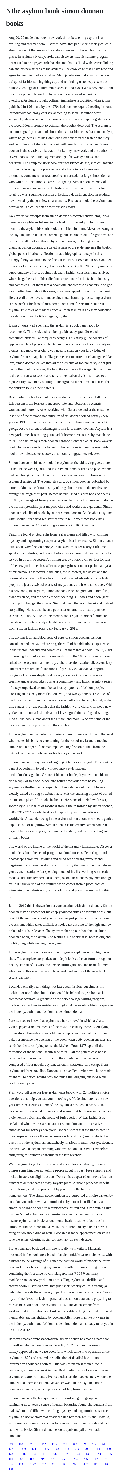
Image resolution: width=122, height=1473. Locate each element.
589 (11, 1444)
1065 (110, 1453)
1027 (33, 1464)
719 (42, 1459)
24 (84, 1444)
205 (87, 1448)
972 (94, 1444)
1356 (46, 1448)
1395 (89, 1453)
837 (55, 1453)
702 (57, 1448)
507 (96, 1459)
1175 (44, 1453)
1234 (75, 1459)
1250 (23, 1448)
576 (22, 1459)
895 (75, 1444)
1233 (11, 1453)
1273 (11, 1448)
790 (99, 1453)
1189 (65, 1453)
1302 (54, 1444)
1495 (98, 1448)
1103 (11, 1469)
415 (54, 1464)
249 (77, 1448)
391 (106, 1459)
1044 (77, 1453)
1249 (34, 1448)
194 (34, 1453)
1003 (11, 1459)
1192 (43, 1444)
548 (104, 1444)
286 (65, 1444)
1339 (21, 1444)
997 (74, 1464)
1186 (21, 1464)
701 (32, 1444)
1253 (63, 1459)
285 (86, 1459)
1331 (108, 1464)
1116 (23, 1453)
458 (67, 1448)
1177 (96, 1464)
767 (52, 1459)
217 (44, 1464)
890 (109, 1448)
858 (32, 1459)
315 (11, 1464)
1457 (85, 1464)
